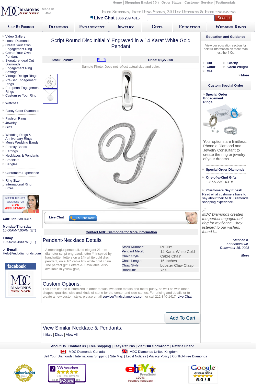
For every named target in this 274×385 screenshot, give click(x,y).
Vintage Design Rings (21, 76)
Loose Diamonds (17, 41)
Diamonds (58, 26)
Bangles (11, 164)
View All (71, 334)
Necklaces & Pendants (22, 155)
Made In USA (48, 11)
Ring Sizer (13, 180)
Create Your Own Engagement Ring (18, 47)
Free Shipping (115, 11)
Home (117, 2)
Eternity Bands (16, 147)
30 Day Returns (183, 11)
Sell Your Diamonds (57, 356)
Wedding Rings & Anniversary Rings (18, 137)
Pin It (101, 59)
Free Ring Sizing (148, 11)
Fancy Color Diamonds (22, 111)
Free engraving (220, 11)
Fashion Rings (16, 118)
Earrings (11, 151)
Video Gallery (15, 36)
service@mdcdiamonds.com (123, 296)
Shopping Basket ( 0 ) (142, 2)
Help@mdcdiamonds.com (22, 253)
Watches (11, 103)
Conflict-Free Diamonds (189, 356)
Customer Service (199, 2)
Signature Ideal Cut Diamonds (19, 62)
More (245, 75)
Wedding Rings (230, 26)
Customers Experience (22, 173)
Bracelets (12, 160)
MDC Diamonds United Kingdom (154, 352)
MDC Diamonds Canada (87, 352)
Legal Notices (136, 356)
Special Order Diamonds (225, 169)
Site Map (116, 356)
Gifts (157, 26)
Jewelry (125, 26)
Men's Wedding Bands (21, 142)
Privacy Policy (159, 356)
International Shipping (91, 356)
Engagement (92, 26)
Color (211, 67)
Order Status (172, 2)
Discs (59, 334)
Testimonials (226, 2)
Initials (47, 334)
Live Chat (102, 17)
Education (189, 26)
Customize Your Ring (20, 95)
